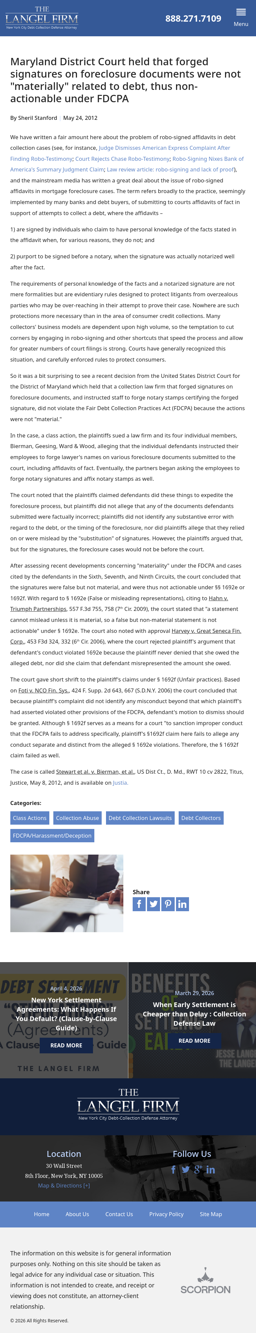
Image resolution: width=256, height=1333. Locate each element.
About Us (77, 1214)
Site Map (211, 1214)
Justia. (121, 782)
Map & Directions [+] (64, 1185)
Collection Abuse (77, 818)
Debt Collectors (201, 818)
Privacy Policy (166, 1214)
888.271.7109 (193, 18)
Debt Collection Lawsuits (140, 818)
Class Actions (30, 818)
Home (41, 1214)
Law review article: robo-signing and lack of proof (170, 169)
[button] (241, 18)
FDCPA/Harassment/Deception (52, 835)
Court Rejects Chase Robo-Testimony (122, 158)
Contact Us (119, 1214)
